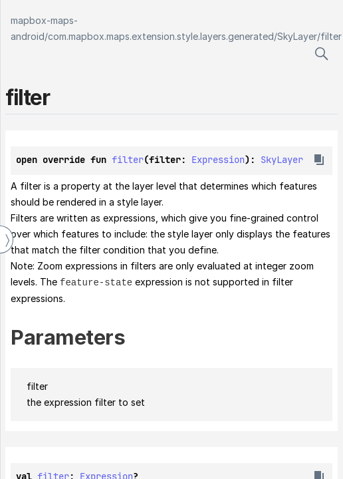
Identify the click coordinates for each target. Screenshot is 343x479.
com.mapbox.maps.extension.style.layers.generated (161, 36)
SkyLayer (297, 36)
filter (331, 36)
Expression (218, 160)
